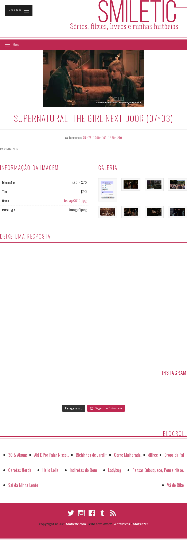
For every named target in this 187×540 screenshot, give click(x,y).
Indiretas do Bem (83, 470)
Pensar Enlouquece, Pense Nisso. (158, 470)
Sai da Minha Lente (23, 485)
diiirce (153, 454)
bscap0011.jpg (75, 201)
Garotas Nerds (19, 470)
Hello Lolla (50, 470)
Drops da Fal (174, 454)
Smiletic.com (76, 524)
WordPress (121, 524)
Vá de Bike (175, 485)
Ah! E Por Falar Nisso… (51, 454)
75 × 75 (87, 137)
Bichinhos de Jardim (92, 454)
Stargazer (140, 524)
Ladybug (114, 470)
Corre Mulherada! (127, 454)
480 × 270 (116, 137)
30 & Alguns (18, 454)
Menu (16, 44)
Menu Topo (15, 10)
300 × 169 (100, 137)
